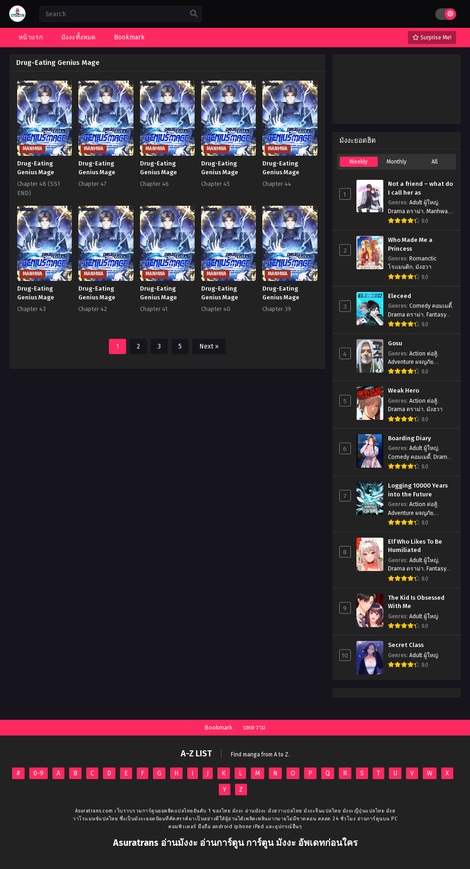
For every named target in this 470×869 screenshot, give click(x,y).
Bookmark (218, 727)
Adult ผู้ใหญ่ (423, 202)
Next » (209, 346)
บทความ (254, 727)
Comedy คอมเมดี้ (430, 306)
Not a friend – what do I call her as (420, 188)
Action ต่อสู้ (423, 353)
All (435, 162)
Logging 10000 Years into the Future (418, 490)
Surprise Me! (432, 37)
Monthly (396, 162)
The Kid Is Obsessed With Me (416, 602)
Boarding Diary (409, 438)
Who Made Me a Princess (410, 244)
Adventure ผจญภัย (410, 362)
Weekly (358, 162)
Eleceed (399, 296)
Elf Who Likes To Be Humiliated (415, 546)
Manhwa (437, 211)
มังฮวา (423, 267)
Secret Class (406, 645)
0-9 (38, 773)
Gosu (395, 343)
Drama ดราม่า (406, 211)
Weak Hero (403, 390)
